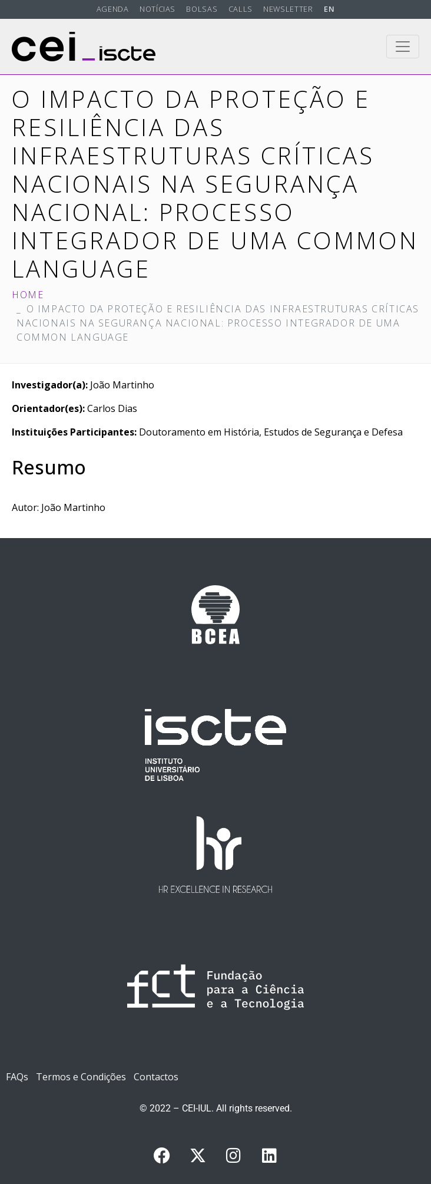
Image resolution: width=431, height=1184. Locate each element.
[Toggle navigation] (402, 46)
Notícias (157, 9)
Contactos (156, 1076)
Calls (240, 9)
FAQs (17, 1076)
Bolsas (201, 9)
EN (329, 9)
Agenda (113, 9)
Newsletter (288, 9)
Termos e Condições (81, 1076)
